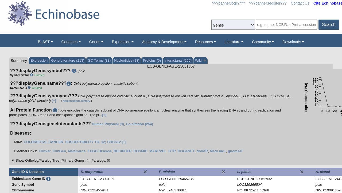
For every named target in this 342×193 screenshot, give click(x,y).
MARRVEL (157, 151)
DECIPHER (122, 151)
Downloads (291, 42)
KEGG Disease (99, 151)
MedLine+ (218, 151)
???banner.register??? (268, 3)
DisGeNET (186, 151)
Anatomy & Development (163, 42)
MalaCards (77, 151)
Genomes (69, 42)
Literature (232, 42)
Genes (94, 42)
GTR (172, 151)
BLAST (44, 42)
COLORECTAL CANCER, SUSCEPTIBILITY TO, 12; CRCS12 (72, 142)
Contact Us (300, 3)
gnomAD (235, 151)
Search (329, 24)
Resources (204, 42)
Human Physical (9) (108, 124)
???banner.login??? (228, 3)
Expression (121, 42)
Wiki (200, 60)
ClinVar (45, 151)
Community (261, 42)
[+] (54, 101)
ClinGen (59, 151)
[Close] (145, 172)
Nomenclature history (76, 100)
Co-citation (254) (139, 124)
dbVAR (202, 151)
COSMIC (140, 151)
